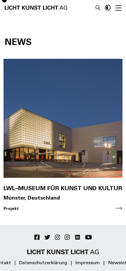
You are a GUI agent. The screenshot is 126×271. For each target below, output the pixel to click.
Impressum (87, 263)
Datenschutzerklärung (43, 263)
